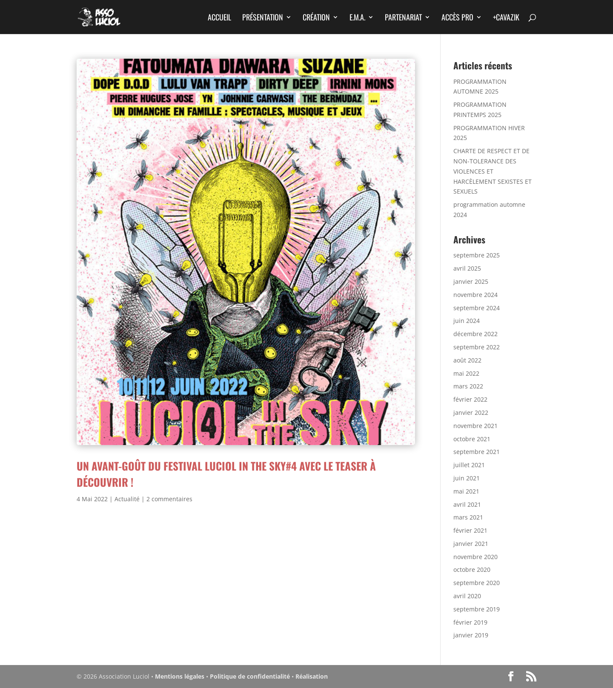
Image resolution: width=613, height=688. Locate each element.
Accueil (219, 18)
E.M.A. (357, 18)
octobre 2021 (471, 439)
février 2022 (470, 399)
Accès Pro (457, 18)
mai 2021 (466, 491)
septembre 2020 (476, 583)
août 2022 (467, 360)
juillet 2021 (469, 465)
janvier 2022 (470, 412)
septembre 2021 (476, 452)
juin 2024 (466, 321)
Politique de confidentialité (250, 676)
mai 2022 (466, 373)
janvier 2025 (470, 281)
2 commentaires (169, 499)
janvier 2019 (470, 635)
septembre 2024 (476, 308)
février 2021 (470, 530)
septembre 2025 (476, 255)
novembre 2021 (475, 426)
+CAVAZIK (506, 18)
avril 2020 (467, 596)
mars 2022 (468, 386)
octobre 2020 (471, 569)
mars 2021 (468, 517)
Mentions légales (179, 676)
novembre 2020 (475, 557)
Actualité (127, 499)
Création (316, 18)
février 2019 (470, 622)
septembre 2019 (476, 609)
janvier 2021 (470, 544)
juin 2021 (466, 478)
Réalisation (311, 676)
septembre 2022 (476, 347)
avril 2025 (467, 268)
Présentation (262, 18)
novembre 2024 (475, 295)
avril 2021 (467, 504)
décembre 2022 (475, 334)
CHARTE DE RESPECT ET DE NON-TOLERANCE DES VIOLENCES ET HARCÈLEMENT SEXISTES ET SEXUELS (492, 171)
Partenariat (403, 18)
